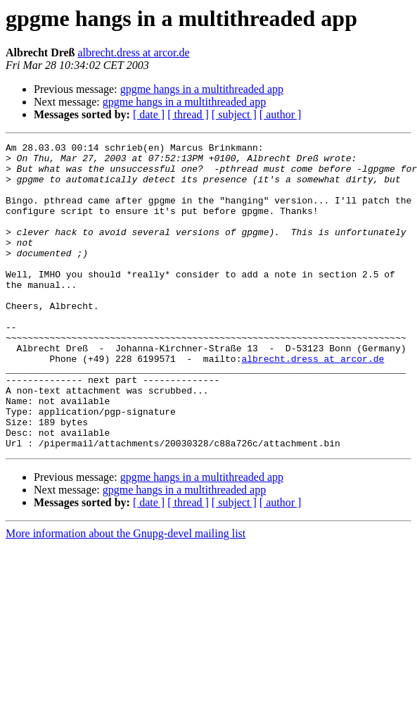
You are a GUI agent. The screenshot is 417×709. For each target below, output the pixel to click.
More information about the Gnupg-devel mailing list (125, 595)
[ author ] (280, 114)
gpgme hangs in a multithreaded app (201, 89)
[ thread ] (188, 114)
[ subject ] (234, 114)
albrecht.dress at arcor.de (134, 52)
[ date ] (149, 114)
